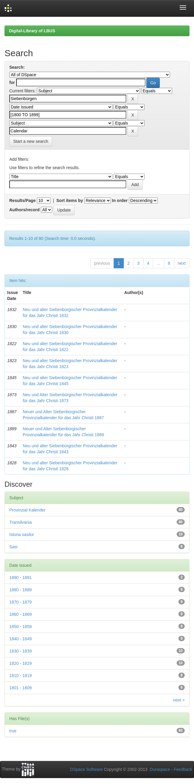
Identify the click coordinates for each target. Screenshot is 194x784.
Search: (17, 67)
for (12, 82)
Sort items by (69, 200)
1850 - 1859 (20, 626)
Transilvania (20, 522)
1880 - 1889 (20, 589)
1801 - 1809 (20, 687)
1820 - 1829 (20, 663)
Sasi (13, 546)
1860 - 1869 (20, 614)
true (12, 730)
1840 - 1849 (20, 638)
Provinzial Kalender (27, 510)
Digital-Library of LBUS (32, 30)
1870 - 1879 (20, 602)
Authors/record (24, 209)
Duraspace (160, 769)
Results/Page (22, 200)
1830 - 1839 (20, 651)
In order (120, 200)
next (182, 263)
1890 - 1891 (20, 577)
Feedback (183, 769)
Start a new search (30, 141)
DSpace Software (86, 769)
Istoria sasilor (21, 534)
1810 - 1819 (20, 675)
